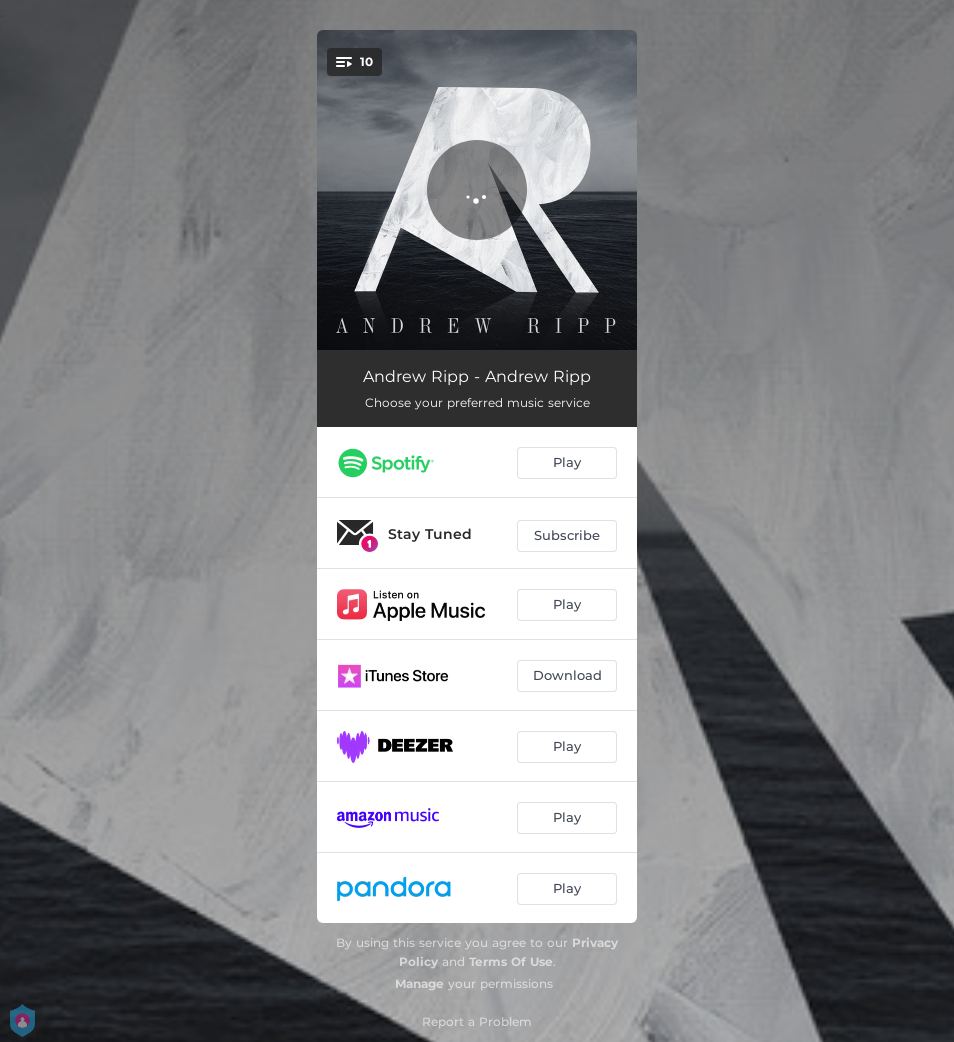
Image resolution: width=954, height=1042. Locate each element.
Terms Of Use (511, 961)
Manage (419, 983)
